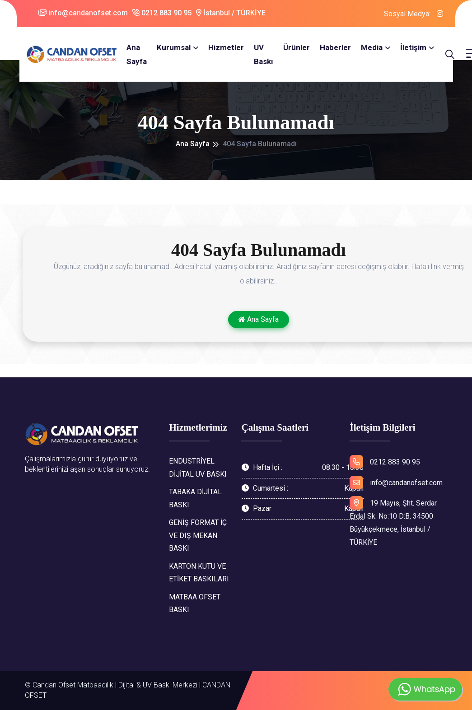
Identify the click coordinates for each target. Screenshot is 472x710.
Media (370, 47)
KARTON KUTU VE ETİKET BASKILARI (199, 573)
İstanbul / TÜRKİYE (231, 13)
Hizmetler (225, 47)
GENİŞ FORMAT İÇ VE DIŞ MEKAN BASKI (198, 535)
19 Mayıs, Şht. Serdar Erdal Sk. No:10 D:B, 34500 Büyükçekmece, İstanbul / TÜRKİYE (393, 521)
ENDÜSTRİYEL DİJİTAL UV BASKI (198, 467)
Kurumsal (172, 47)
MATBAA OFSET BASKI (194, 603)
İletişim (412, 47)
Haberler (334, 47)
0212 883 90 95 (162, 13)
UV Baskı (262, 54)
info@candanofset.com (83, 13)
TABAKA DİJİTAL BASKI (195, 498)
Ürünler (295, 47)
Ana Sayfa (135, 54)
